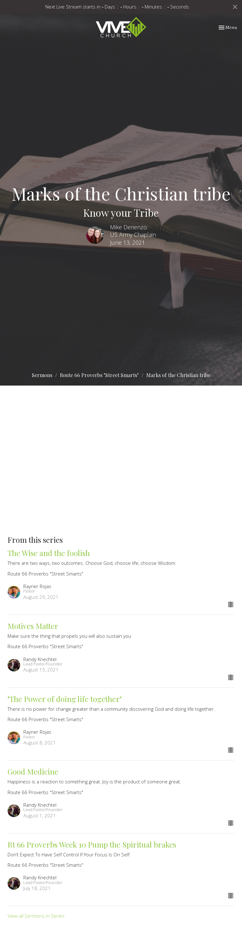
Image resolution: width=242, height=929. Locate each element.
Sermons (42, 375)
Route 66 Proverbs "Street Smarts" (99, 375)
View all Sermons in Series (36, 916)
